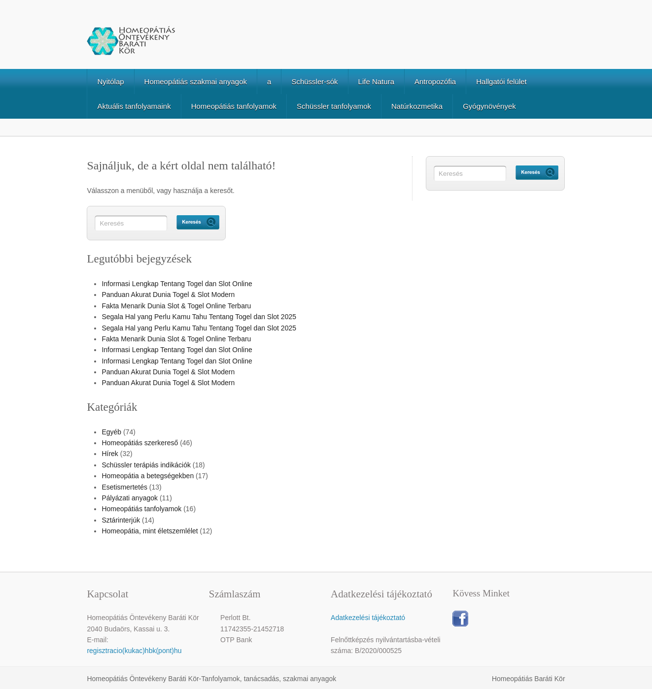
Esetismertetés (124, 487)
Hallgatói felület (501, 81)
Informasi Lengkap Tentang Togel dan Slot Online (177, 284)
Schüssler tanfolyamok (334, 106)
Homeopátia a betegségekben (148, 476)
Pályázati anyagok (130, 498)
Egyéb (111, 432)
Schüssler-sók (314, 81)
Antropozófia (435, 81)
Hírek (110, 454)
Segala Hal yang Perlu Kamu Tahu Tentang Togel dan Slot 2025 (199, 317)
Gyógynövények (489, 106)
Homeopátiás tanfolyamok (233, 106)
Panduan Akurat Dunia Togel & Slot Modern (168, 294)
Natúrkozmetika (417, 106)
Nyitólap (110, 81)
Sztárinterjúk (121, 520)
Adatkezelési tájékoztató (368, 618)
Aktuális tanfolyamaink (134, 106)
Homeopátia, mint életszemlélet (150, 531)
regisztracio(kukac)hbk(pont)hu (134, 651)
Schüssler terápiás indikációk (146, 465)
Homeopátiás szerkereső (140, 443)
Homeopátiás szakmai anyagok (195, 81)
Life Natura (376, 81)
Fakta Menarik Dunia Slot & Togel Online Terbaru (176, 306)
